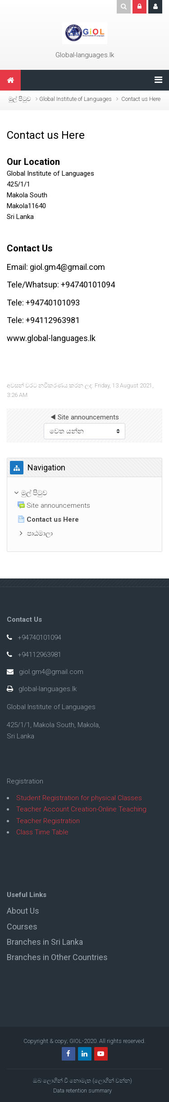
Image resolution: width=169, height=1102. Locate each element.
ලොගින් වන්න (112, 1080)
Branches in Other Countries (57, 957)
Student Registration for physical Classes (79, 798)
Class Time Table (42, 832)
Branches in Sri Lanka (45, 942)
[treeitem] (84, 493)
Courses (22, 926)
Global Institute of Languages (50, 173)
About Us (23, 910)
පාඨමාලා (40, 533)
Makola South (27, 195)
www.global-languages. (48, 338)
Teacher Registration (48, 821)
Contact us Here (140, 99)
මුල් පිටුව (20, 99)
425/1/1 (18, 184)
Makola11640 (26, 206)
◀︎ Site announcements (84, 417)
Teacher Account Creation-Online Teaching (81, 809)
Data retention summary (82, 1090)
